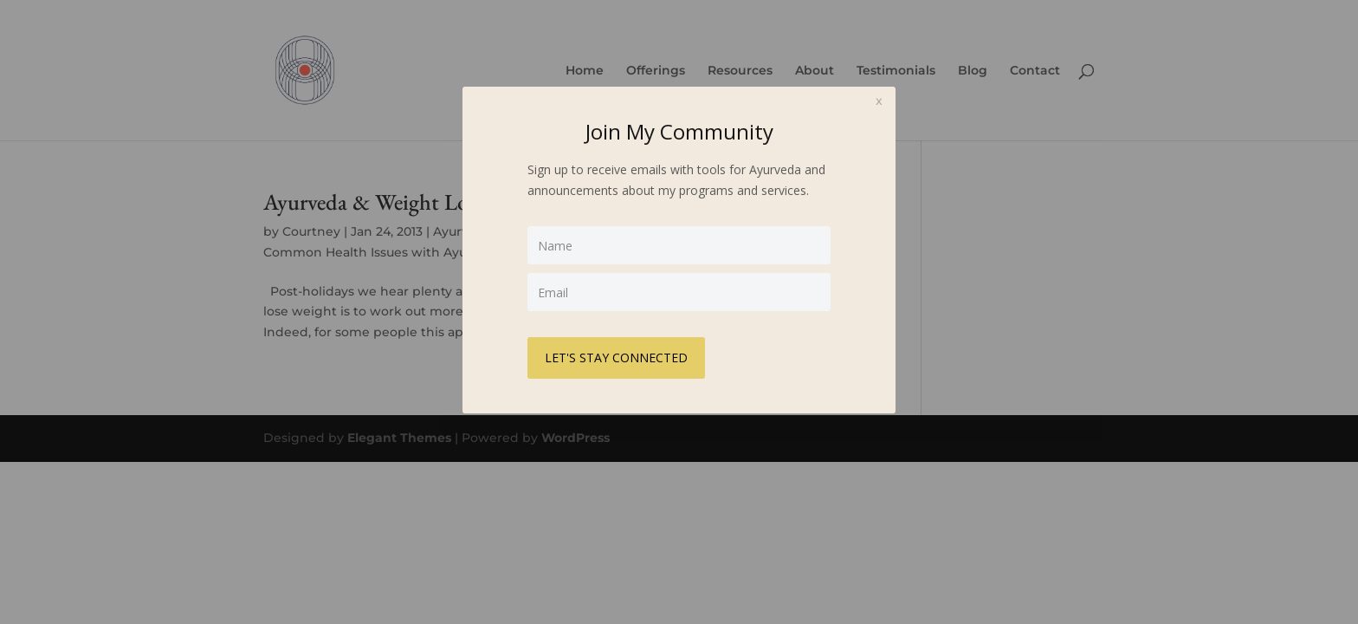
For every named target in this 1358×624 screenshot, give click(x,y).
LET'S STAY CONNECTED (616, 357)
